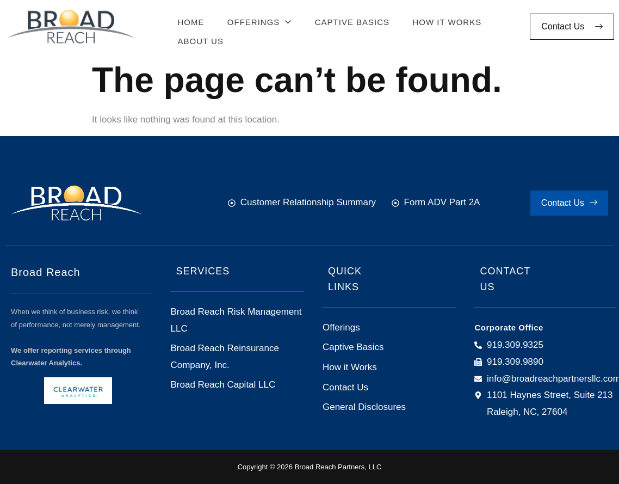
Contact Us (572, 26)
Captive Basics (347, 21)
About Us (198, 37)
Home (188, 21)
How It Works (440, 21)
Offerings (256, 21)
